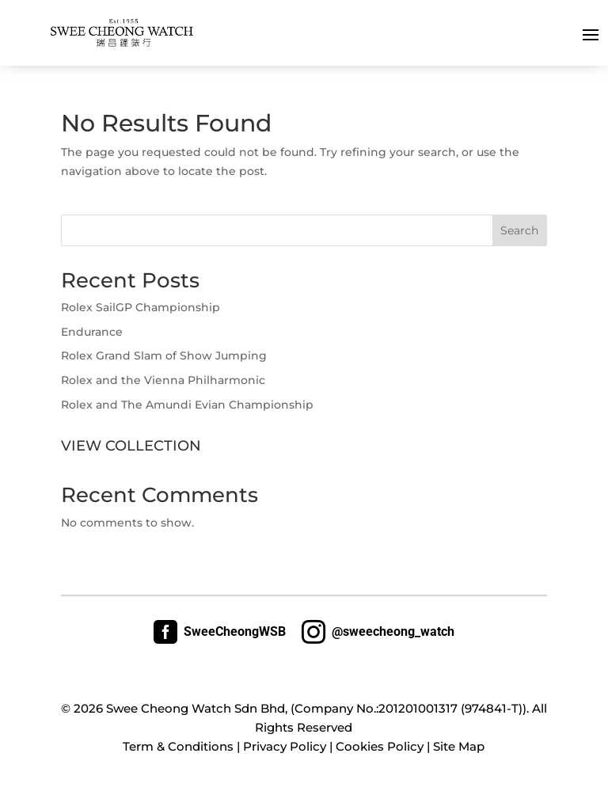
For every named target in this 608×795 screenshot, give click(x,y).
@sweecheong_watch (378, 632)
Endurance (92, 332)
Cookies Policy (380, 746)
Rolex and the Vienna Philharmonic (163, 380)
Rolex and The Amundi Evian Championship (187, 405)
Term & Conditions (178, 746)
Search (519, 230)
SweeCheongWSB (220, 632)
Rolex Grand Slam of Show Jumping (164, 355)
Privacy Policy (284, 746)
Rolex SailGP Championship (140, 307)
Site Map (458, 746)
